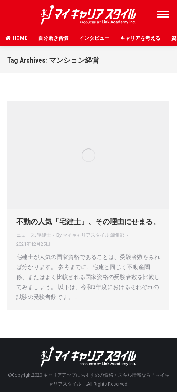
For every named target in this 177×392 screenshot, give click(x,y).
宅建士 (44, 235)
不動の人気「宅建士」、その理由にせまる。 (88, 221)
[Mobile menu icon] (163, 14)
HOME (16, 38)
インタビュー (94, 38)
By (90, 235)
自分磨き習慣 (53, 38)
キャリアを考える (140, 38)
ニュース (25, 235)
